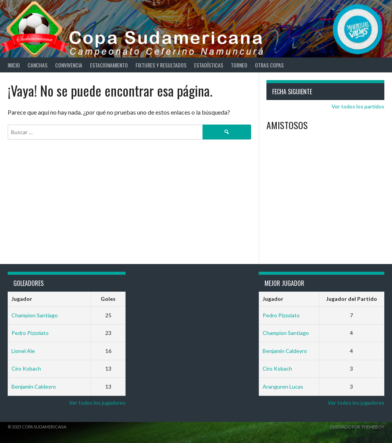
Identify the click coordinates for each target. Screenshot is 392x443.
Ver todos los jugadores (97, 402)
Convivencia (68, 65)
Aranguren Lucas (283, 386)
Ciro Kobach (26, 368)
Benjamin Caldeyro (33, 386)
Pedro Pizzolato (30, 333)
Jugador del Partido (351, 298)
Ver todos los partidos (358, 106)
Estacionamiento (109, 65)
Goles (108, 298)
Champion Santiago (34, 315)
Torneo (239, 65)
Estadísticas (208, 65)
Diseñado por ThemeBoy (357, 426)
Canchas (37, 65)
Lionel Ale (23, 351)
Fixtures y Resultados (161, 65)
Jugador (21, 298)
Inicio (14, 65)
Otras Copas (269, 65)
